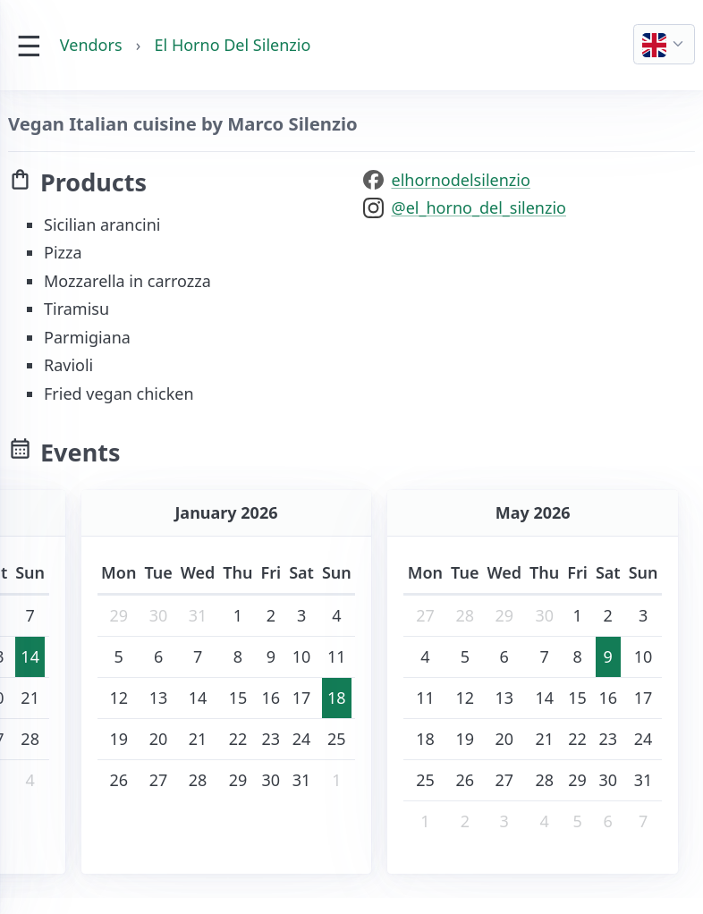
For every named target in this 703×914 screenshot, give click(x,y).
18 (336, 697)
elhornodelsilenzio (461, 179)
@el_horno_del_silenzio (479, 207)
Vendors (91, 44)
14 (30, 656)
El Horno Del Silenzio (233, 44)
